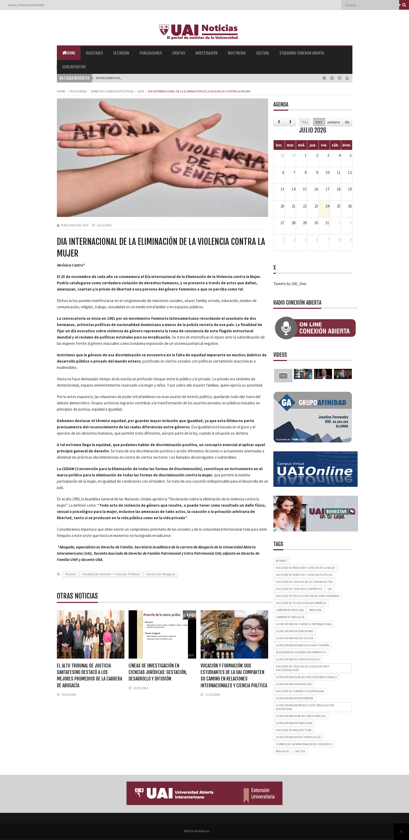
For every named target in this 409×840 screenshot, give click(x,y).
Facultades (94, 53)
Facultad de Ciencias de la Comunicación (304, 582)
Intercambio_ (106, 78)
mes (319, 122)
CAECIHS (299, 751)
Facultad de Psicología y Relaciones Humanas (307, 596)
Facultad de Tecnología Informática (301, 603)
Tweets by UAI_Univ (289, 283)
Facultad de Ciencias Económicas (299, 589)
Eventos (178, 53)
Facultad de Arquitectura (293, 730)
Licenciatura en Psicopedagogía (298, 737)
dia (347, 122)
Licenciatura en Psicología (294, 638)
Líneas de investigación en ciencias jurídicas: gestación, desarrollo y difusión (158, 672)
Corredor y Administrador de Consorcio (304, 744)
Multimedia (237, 53)
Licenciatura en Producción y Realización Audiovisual (305, 707)
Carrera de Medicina (290, 610)
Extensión (121, 53)
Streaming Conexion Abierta (301, 53)
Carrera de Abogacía (160, 574)
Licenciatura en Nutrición (293, 684)
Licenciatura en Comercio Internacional (304, 624)
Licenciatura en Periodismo (295, 631)
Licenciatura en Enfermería (294, 698)
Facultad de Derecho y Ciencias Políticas (111, 574)
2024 (140, 91)
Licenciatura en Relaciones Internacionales (306, 677)
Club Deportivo (74, 67)
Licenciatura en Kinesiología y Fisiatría (302, 645)
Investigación (206, 53)
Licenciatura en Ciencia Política (298, 659)
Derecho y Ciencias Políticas (112, 91)
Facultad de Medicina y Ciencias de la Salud (305, 568)
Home (68, 52)
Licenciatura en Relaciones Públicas (301, 716)
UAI (330, 589)
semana (333, 122)
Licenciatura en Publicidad (294, 723)
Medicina (315, 610)
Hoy (305, 122)
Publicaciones (151, 53)
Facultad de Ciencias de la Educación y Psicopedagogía (302, 668)
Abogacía (282, 751)
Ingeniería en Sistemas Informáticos (301, 652)
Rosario (70, 574)
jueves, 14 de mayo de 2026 (26, 5)
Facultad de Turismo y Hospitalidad (300, 691)
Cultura (262, 53)
